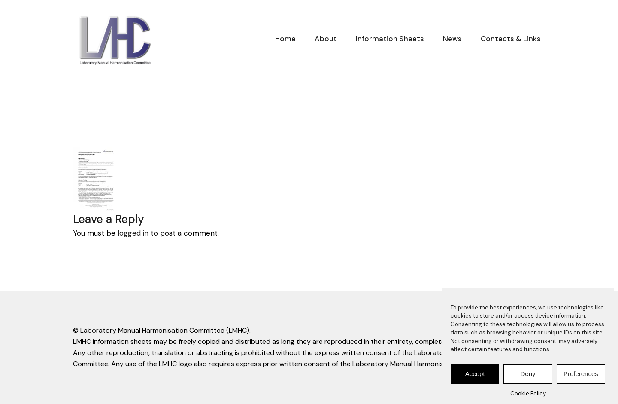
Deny (527, 376)
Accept (475, 376)
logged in (133, 233)
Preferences (580, 376)
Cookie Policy (528, 396)
